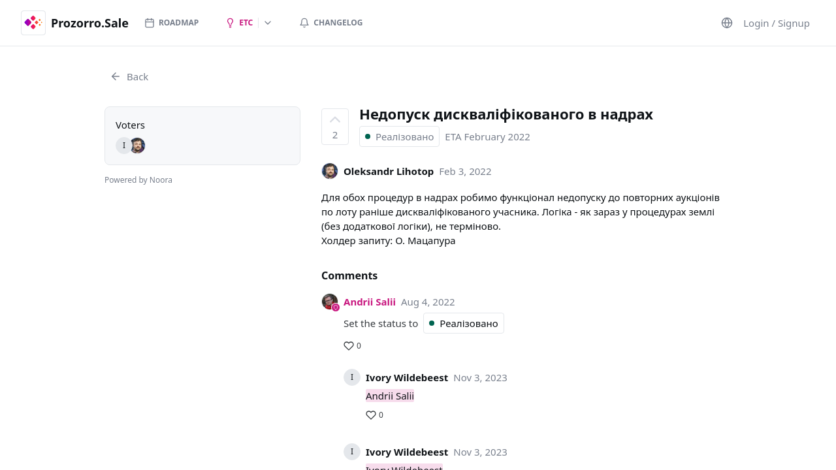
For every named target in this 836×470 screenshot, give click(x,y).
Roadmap (171, 22)
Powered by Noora (138, 179)
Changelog (330, 22)
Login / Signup (776, 22)
